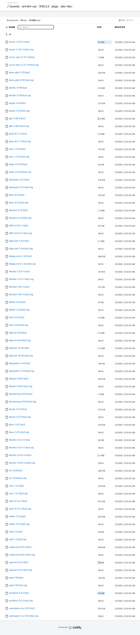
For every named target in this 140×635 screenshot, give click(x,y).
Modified (120, 27)
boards (14, 6)
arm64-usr (29, 6)
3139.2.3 (44, 6)
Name (12, 27)
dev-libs (66, 6)
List (122, 20)
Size (99, 27)
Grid (129, 20)
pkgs (55, 6)
